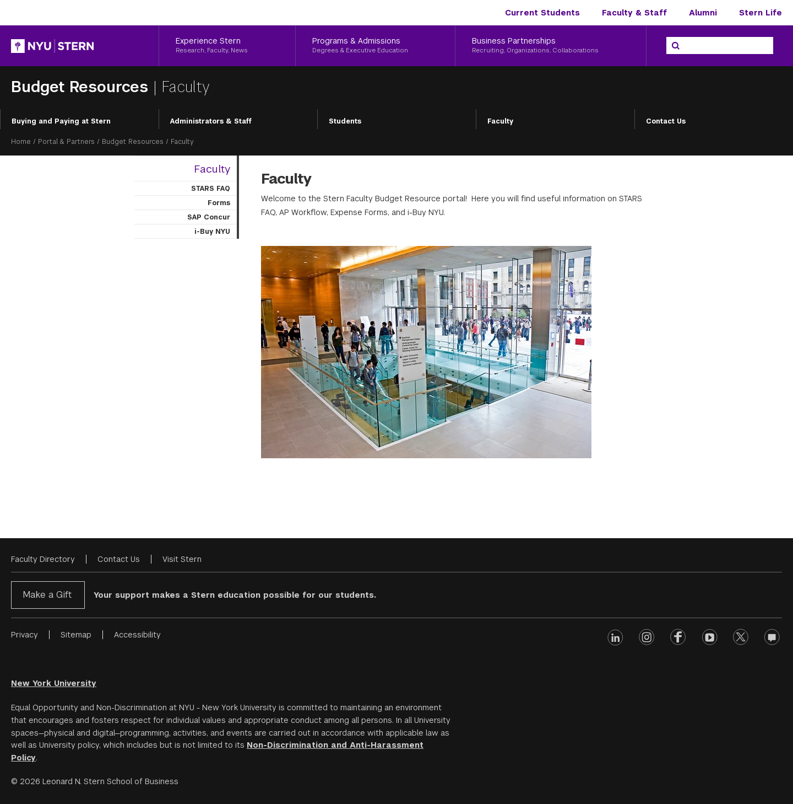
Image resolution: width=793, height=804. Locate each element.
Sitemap (76, 635)
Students (345, 121)
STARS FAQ (210, 188)
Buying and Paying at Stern (61, 121)
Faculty (500, 121)
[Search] (676, 46)
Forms (219, 203)
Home (21, 141)
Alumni (703, 13)
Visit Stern (182, 559)
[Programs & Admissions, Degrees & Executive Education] (375, 45)
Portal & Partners (66, 141)
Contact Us (666, 121)
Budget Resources (82, 87)
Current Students (542, 13)
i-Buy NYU (212, 231)
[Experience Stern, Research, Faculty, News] (227, 45)
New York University (53, 683)
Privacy (24, 635)
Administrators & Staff (211, 121)
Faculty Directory (43, 559)
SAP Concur (208, 217)
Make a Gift (47, 595)
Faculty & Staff (634, 13)
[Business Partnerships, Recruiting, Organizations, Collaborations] (550, 45)
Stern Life (760, 13)
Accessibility (137, 635)
